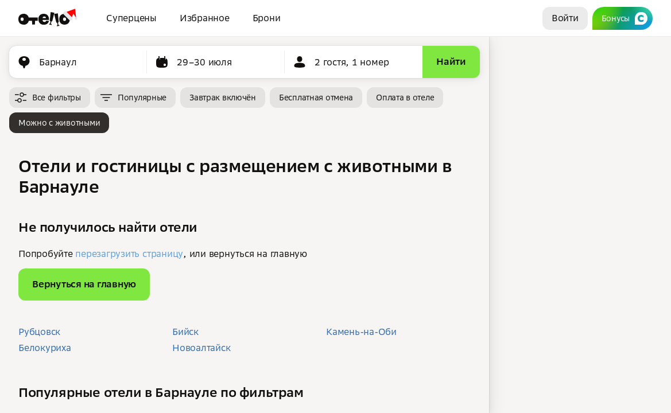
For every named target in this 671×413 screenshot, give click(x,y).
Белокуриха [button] (44, 347)
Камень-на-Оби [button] (361, 331)
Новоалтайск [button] (201, 347)
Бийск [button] (185, 331)
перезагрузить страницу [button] (129, 253)
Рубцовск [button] (39, 331)
